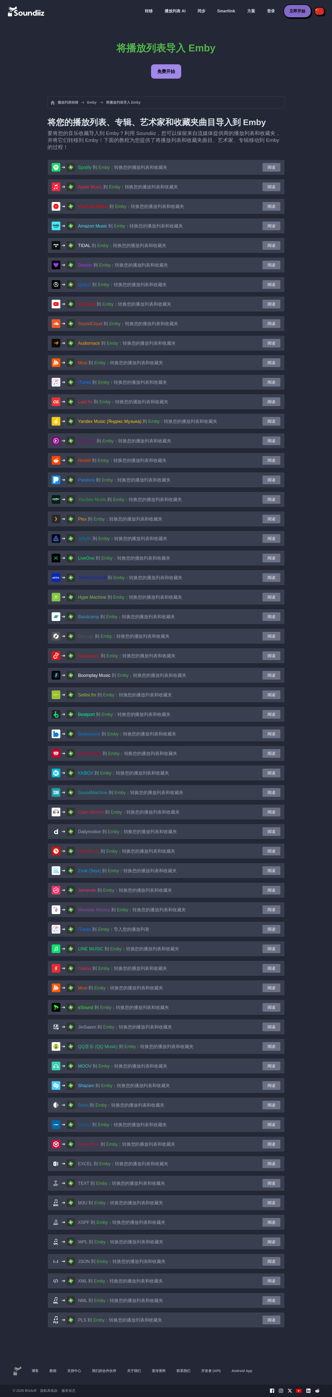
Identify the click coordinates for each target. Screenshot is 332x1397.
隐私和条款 (49, 1391)
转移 (149, 11)
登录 (271, 11)
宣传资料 (159, 1371)
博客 (35, 1371)
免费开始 (166, 71)
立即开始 (297, 11)
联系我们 (183, 1371)
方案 (251, 11)
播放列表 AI (175, 11)
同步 (201, 11)
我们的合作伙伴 (104, 1371)
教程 (52, 1371)
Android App (241, 1371)
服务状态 (68, 1391)
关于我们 (134, 1371)
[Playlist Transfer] (26, 11)
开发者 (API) (211, 1371)
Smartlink (226, 11)
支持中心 (74, 1371)
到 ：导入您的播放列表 (113, 929)
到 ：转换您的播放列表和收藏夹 (123, 167)
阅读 (271, 167)
